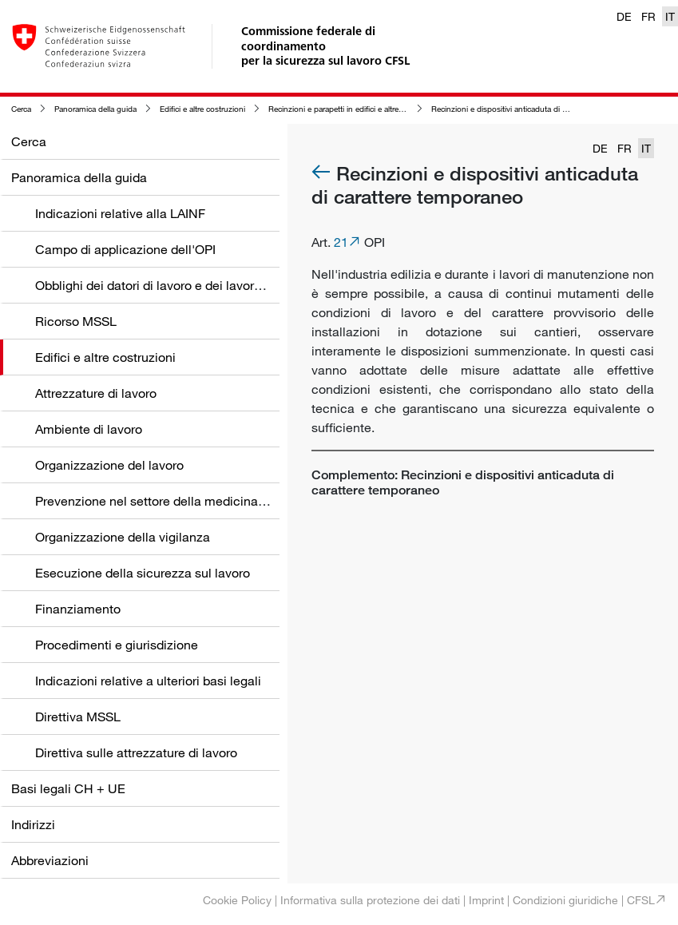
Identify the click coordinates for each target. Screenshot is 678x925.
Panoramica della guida (95, 109)
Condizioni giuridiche (565, 900)
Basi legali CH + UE (68, 788)
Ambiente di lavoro (88, 429)
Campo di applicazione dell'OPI (125, 249)
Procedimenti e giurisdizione (116, 645)
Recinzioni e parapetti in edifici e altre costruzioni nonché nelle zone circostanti (407, 109)
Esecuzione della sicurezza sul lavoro (142, 573)
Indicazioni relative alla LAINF (120, 213)
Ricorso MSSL (76, 321)
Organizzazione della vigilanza (122, 537)
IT (670, 16)
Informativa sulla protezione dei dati (370, 900)
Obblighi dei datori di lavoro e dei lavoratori (157, 285)
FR (648, 16)
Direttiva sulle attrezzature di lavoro (136, 752)
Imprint (486, 900)
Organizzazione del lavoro (109, 465)
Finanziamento (78, 609)
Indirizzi (33, 824)
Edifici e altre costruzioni (202, 109)
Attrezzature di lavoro (96, 393)
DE (624, 16)
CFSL (641, 900)
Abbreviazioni (50, 860)
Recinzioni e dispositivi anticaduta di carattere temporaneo (534, 109)
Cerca (21, 109)
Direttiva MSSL (78, 717)
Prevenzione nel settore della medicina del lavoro (176, 501)
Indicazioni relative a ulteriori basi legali (148, 681)
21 (341, 242)
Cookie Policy (237, 900)
